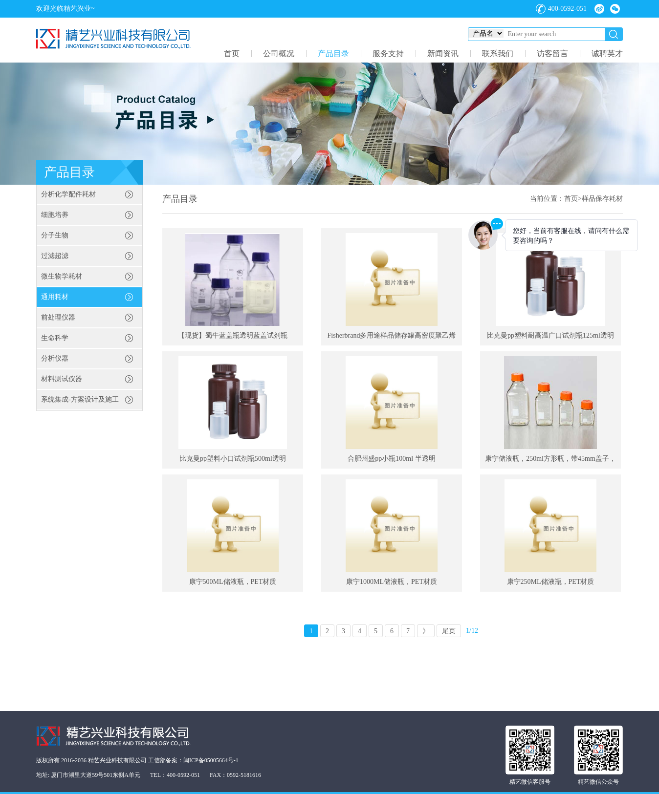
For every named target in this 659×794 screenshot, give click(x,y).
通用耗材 (54, 296)
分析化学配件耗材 (68, 194)
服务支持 (388, 53)
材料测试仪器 (61, 379)
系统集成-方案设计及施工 (80, 399)
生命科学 (54, 338)
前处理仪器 (58, 317)
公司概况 (278, 53)
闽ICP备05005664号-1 (211, 760)
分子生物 (54, 235)
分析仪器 (54, 358)
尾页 (449, 631)
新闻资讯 (443, 53)
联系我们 (497, 53)
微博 (599, 9)
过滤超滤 (54, 255)
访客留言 (552, 53)
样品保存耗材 (602, 198)
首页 (232, 53)
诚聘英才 (607, 53)
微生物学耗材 (61, 276)
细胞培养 (54, 214)
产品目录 (333, 53)
